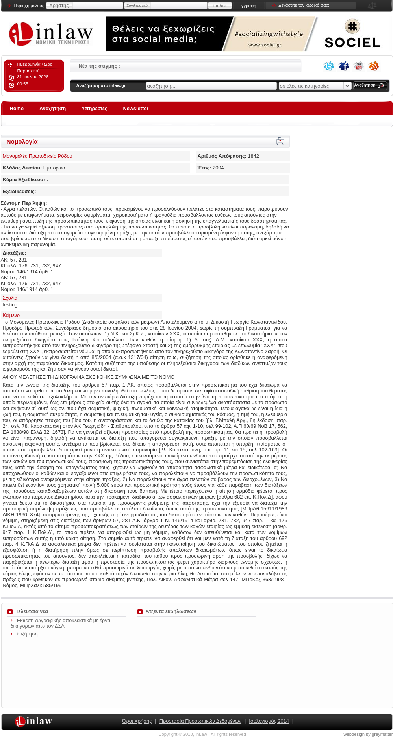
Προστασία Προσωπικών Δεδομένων (200, 721)
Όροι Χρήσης (137, 721)
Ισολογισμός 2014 (269, 721)
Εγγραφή (247, 5)
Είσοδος (219, 5)
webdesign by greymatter (368, 734)
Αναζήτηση (365, 85)
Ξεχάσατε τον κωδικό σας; (303, 5)
